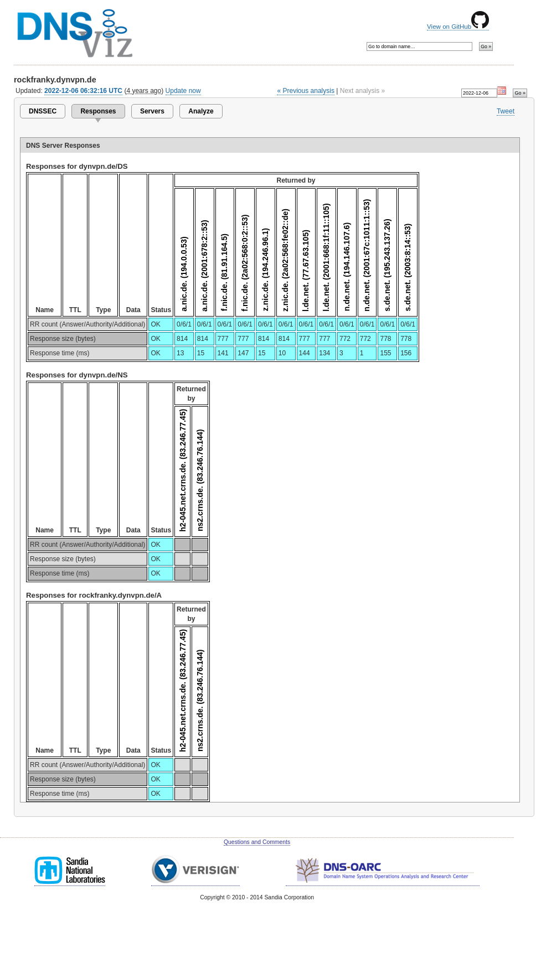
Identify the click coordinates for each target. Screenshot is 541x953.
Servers (152, 111)
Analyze (200, 111)
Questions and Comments (257, 842)
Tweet (505, 111)
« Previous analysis (305, 91)
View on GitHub (458, 26)
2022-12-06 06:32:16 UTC (83, 91)
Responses (98, 111)
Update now (183, 91)
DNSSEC (42, 111)
